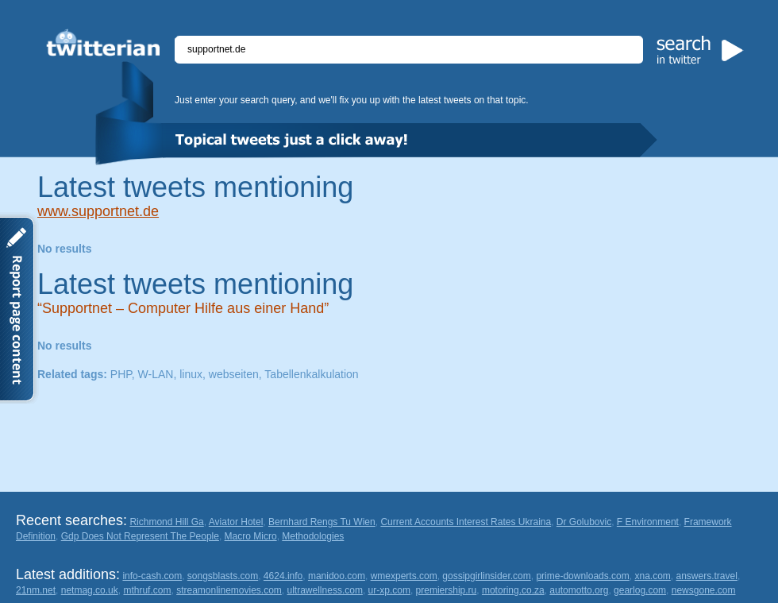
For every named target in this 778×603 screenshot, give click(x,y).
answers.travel (707, 576)
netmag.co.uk (89, 590)
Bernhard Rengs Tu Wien (322, 522)
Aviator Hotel (236, 522)
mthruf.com (147, 590)
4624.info (283, 576)
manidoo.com (336, 576)
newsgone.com (704, 590)
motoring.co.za (513, 590)
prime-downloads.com (582, 576)
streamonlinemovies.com (229, 590)
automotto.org (578, 590)
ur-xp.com (389, 590)
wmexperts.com (404, 576)
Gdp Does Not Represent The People (140, 536)
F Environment (648, 522)
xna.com (652, 576)
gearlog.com (640, 590)
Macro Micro (251, 536)
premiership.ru (446, 590)
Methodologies (313, 536)
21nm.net (36, 590)
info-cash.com (152, 576)
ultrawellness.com (325, 590)
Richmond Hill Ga (166, 522)
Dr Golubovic (584, 522)
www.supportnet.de (98, 211)
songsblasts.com (222, 576)
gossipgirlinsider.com (486, 576)
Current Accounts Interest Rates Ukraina (465, 522)
